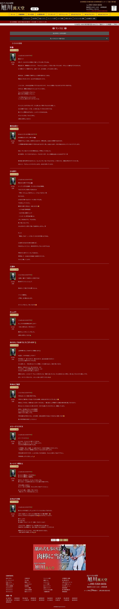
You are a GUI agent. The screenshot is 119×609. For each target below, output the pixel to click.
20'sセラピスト (76, 14)
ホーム (13, 14)
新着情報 (27, 586)
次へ (65, 540)
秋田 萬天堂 (49, 598)
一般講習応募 (46, 591)
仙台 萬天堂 (58, 598)
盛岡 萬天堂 (41, 598)
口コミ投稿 (60, 18)
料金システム (42, 18)
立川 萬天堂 (49, 600)
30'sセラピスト (90, 14)
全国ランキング (46, 587)
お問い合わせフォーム (67, 582)
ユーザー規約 (46, 584)
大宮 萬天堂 (33, 600)
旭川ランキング (46, 586)
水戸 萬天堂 (16, 600)
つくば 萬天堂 (25, 600)
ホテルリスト (27, 18)
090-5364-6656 (95, 4)
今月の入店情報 (9, 586)
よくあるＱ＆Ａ (28, 584)
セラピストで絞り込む (58, 38)
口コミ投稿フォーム (66, 584)
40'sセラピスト (103, 14)
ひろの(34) (13, 62)
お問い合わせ (68, 18)
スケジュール (63, 14)
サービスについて (10, 580)
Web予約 (34, 18)
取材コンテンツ (28, 591)
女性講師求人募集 (90, 18)
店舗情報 (21, 14)
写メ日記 (31, 14)
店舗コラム (45, 580)
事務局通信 (64, 591)
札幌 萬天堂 (16, 598)
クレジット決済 (52, 18)
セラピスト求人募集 (79, 18)
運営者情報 (64, 587)
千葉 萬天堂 (66, 600)
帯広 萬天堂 (25, 598)
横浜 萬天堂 (74, 600)
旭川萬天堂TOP (65, 580)
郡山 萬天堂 (66, 598)
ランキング (51, 14)
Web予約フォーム (66, 586)
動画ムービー (28, 582)
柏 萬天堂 (58, 600)
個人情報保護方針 (66, 589)
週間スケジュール (10, 584)
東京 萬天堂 (41, 600)
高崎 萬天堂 (74, 598)
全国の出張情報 (28, 589)
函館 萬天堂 (33, 598)
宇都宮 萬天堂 (9, 600)
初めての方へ (9, 578)
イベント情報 (28, 587)
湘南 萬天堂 (8, 602)
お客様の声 (41, 14)
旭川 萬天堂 (8, 598)
